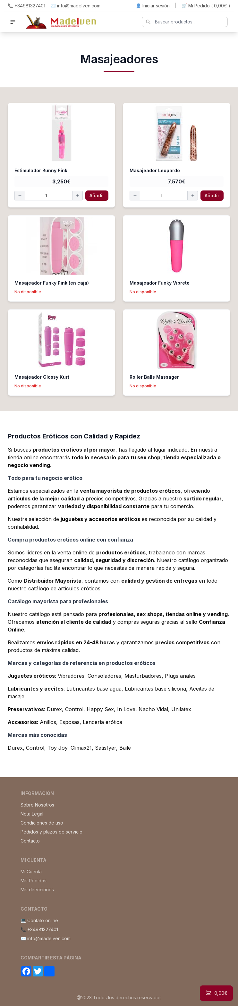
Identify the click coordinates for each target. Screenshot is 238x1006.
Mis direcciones (37, 889)
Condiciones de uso (42, 822)
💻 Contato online (39, 920)
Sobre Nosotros (37, 804)
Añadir (96, 195)
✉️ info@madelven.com (75, 5)
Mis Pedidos (34, 880)
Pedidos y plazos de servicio (51, 831)
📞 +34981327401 (26, 5)
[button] (13, 22)
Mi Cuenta (31, 871)
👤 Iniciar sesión (153, 5)
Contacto (30, 840)
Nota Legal (32, 813)
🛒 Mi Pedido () (206, 6)
